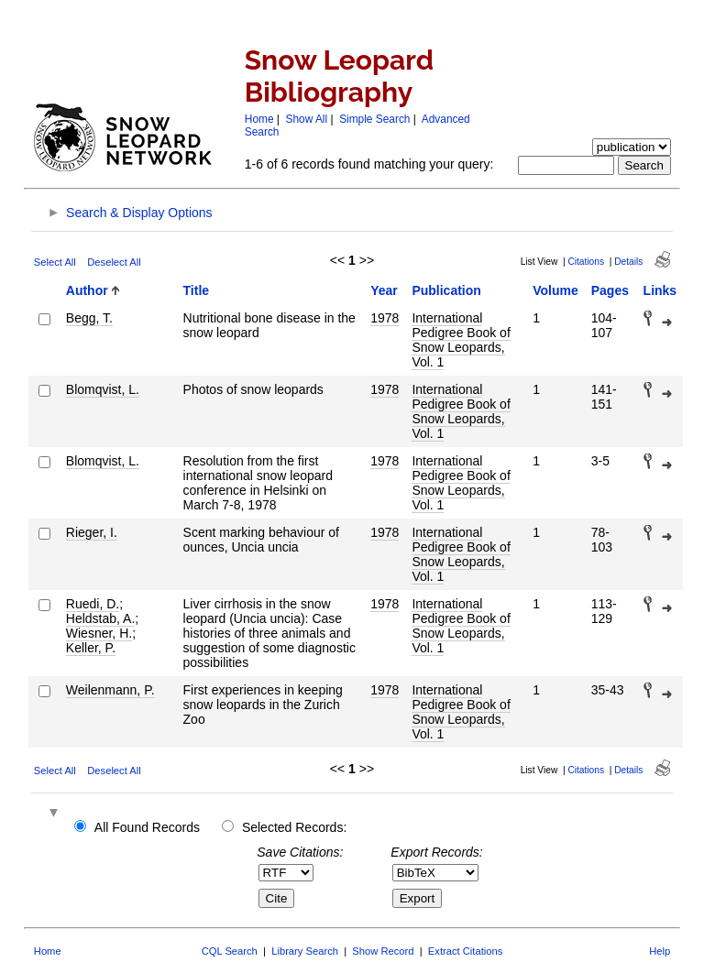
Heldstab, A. (101, 618)
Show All (307, 119)
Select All (55, 262)
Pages (610, 290)
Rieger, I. (91, 532)
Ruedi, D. (92, 603)
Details (628, 262)
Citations (585, 262)
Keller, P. (91, 647)
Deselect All (113, 262)
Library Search (304, 951)
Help (659, 951)
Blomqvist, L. (102, 389)
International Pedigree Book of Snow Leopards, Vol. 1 (461, 340)
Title (196, 290)
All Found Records (147, 827)
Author (87, 290)
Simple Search (374, 119)
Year (384, 290)
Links (660, 290)
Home (259, 119)
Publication (446, 290)
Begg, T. (89, 318)
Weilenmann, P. (110, 690)
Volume (555, 290)
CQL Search (230, 951)
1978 (384, 318)
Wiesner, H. (99, 633)
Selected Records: (294, 827)
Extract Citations (465, 951)
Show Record (382, 951)
